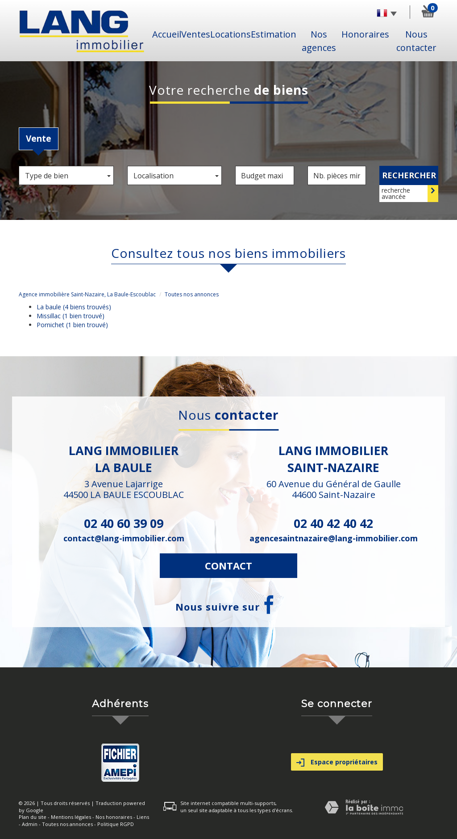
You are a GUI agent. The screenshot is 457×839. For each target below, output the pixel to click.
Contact (228, 565)
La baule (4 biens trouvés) (74, 307)
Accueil (166, 34)
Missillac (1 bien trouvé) (70, 316)
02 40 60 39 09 (123, 523)
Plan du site (32, 817)
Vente (38, 138)
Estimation (273, 34)
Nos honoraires (114, 817)
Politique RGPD (115, 824)
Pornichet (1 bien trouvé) (72, 324)
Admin (29, 824)
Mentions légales (71, 817)
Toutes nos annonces (67, 824)
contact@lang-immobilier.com (123, 538)
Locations (230, 34)
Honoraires (365, 34)
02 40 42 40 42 (333, 523)
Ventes (195, 34)
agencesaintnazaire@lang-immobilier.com (333, 538)
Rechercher (409, 175)
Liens (143, 817)
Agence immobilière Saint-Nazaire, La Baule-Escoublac (87, 294)
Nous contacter (416, 41)
